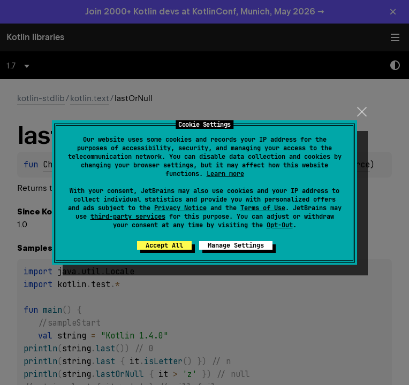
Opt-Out (280, 225)
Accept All (164, 245)
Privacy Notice (180, 208)
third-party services (127, 216)
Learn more (225, 174)
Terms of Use (262, 208)
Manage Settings (236, 245)
